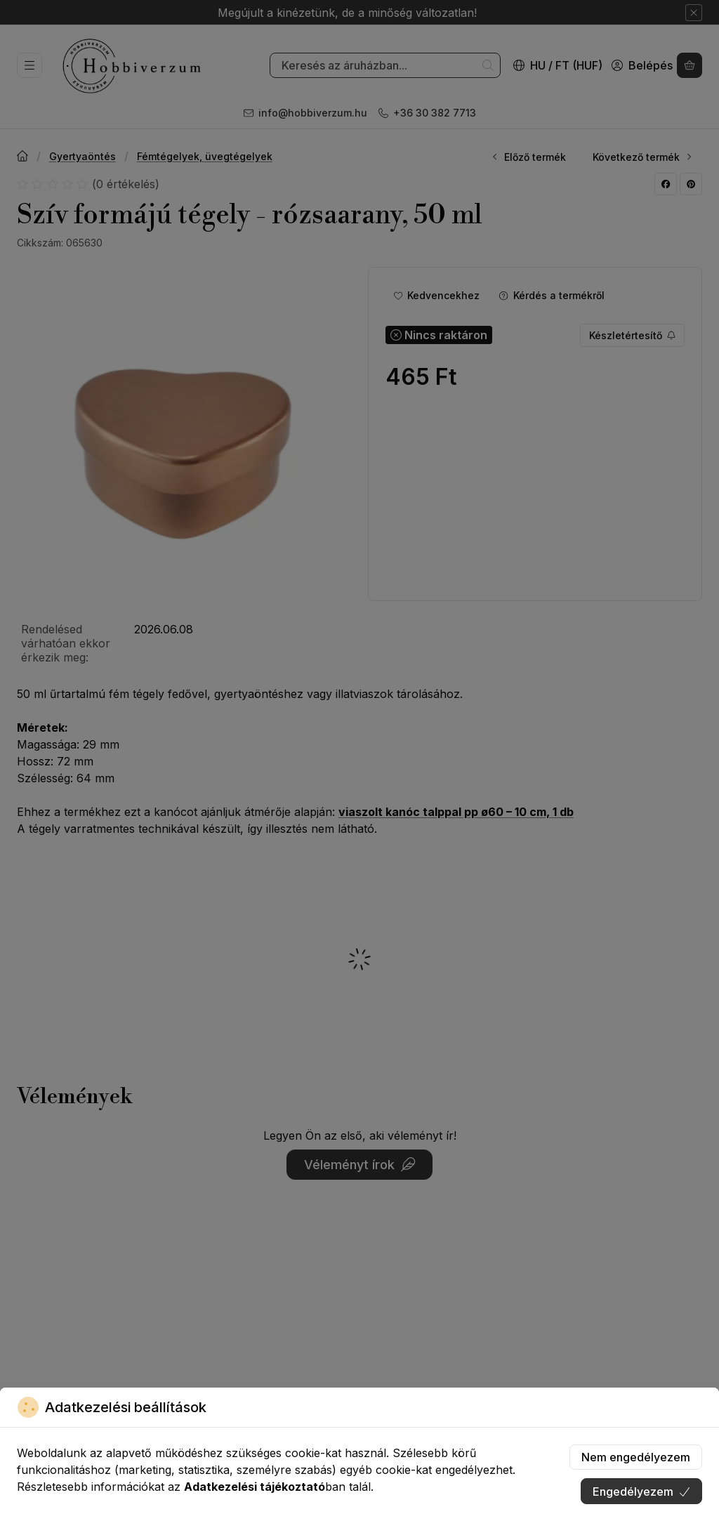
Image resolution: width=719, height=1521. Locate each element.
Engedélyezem (641, 1491)
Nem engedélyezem (635, 1457)
